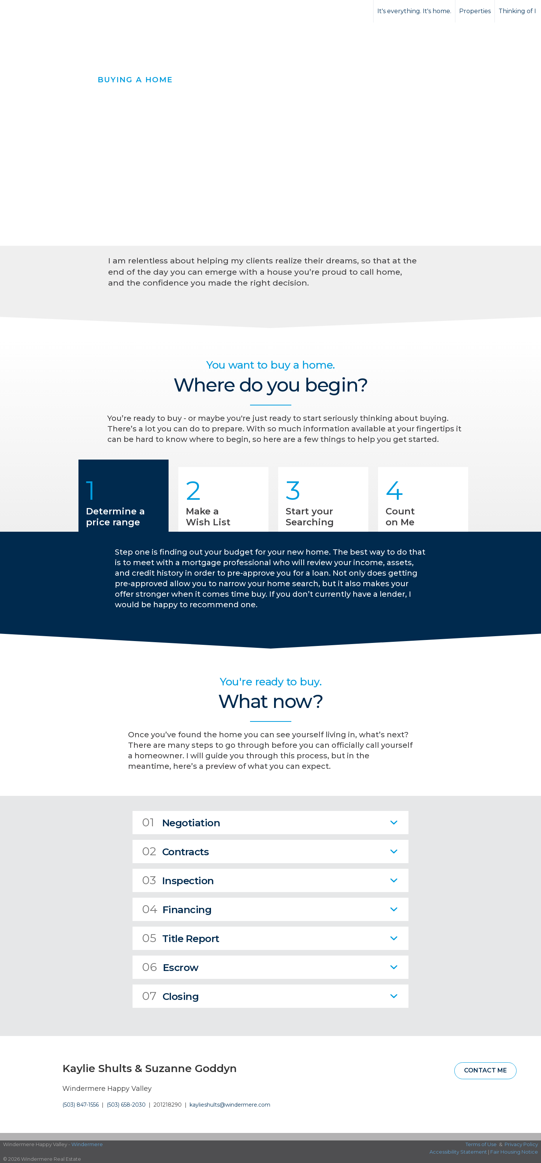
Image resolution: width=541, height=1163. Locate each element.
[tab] (270, 822)
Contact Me (485, 1070)
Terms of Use (481, 1144)
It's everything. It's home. (414, 11)
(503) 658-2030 (126, 1104)
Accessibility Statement (458, 1152)
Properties (475, 11)
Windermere (87, 1144)
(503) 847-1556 (80, 1104)
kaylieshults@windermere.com (230, 1104)
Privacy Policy (521, 1144)
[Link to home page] (34, 11)
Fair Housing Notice (514, 1152)
